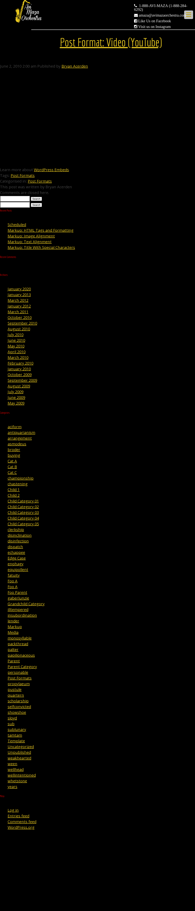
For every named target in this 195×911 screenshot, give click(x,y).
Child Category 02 (23, 506)
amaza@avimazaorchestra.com (162, 15)
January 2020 (19, 288)
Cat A (12, 461)
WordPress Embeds (51, 169)
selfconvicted (19, 706)
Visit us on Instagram (154, 27)
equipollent (18, 569)
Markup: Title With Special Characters (41, 247)
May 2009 (16, 403)
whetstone (17, 780)
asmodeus (17, 443)
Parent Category (22, 666)
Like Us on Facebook (154, 21)
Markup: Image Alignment (31, 236)
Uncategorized (21, 746)
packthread (18, 643)
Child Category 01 (23, 501)
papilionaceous (21, 655)
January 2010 (19, 368)
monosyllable (20, 638)
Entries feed (18, 815)
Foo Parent (17, 592)
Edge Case (17, 558)
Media (13, 632)
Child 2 (14, 495)
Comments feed (22, 821)
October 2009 (20, 374)
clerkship (16, 529)
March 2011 (18, 311)
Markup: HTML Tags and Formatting (41, 230)
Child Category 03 (23, 512)
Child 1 (14, 489)
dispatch (15, 546)
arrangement (20, 438)
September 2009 (22, 380)
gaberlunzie (18, 598)
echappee (16, 552)
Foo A (13, 581)
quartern (16, 695)
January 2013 (19, 294)
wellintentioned (22, 775)
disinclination (20, 535)
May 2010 (16, 346)
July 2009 (15, 391)
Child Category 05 (23, 523)
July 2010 (15, 334)
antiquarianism (21, 432)
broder (14, 449)
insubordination (22, 615)
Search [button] (36, 198)
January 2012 (19, 306)
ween (12, 763)
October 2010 (20, 317)
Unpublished (19, 752)
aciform (15, 426)
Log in (13, 810)
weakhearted (19, 758)
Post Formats (23, 175)
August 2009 (19, 386)
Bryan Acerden (75, 66)
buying (14, 455)
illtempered (18, 609)
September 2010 (22, 323)
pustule (15, 689)
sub (11, 723)
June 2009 (16, 397)
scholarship (18, 700)
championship (21, 478)
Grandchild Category (26, 603)
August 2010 (19, 328)
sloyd (12, 718)
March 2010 (18, 357)
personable (18, 672)
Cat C (12, 472)
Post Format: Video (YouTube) (111, 42)
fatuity (14, 575)
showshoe (17, 712)
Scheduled (17, 224)
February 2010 (20, 363)
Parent (14, 660)
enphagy (15, 563)
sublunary (17, 729)
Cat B (12, 466)
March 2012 (18, 300)
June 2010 (16, 340)
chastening (18, 483)
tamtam (15, 735)
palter (13, 649)
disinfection (18, 541)
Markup (15, 626)
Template (16, 740)
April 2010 (17, 351)
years (12, 786)
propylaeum (19, 683)
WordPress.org (21, 827)
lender (13, 621)
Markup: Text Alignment (30, 241)
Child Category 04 (23, 518)
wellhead (16, 769)
